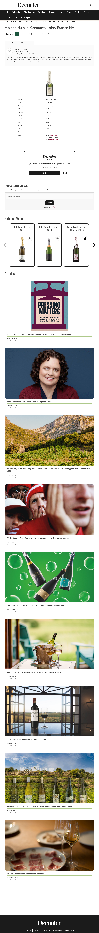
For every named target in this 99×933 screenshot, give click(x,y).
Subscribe (16, 12)
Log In (65, 173)
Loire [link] (33, 21)
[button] (19, 43)
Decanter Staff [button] (12, 406)
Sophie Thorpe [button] (12, 338)
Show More (49, 207)
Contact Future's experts (42, 931)
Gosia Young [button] (11, 475)
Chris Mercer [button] (11, 743)
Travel (69, 12)
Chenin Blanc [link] (50, 21)
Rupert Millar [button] (12, 542)
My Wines (9, 34)
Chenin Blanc (53, 140)
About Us (28, 931)
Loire (47, 116)
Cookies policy (57, 931)
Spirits (77, 12)
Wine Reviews (29, 12)
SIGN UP (49, 203)
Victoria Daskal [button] (12, 877)
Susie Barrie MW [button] (12, 609)
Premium (41, 12)
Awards (9, 17)
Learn (61, 12)
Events (86, 12)
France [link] (26, 21)
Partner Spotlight (23, 17)
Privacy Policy (69, 931)
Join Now (45, 173)
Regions (52, 12)
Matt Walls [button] (11, 810)
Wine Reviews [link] (16, 21)
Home (6, 21)
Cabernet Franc (54, 135)
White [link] (40, 21)
